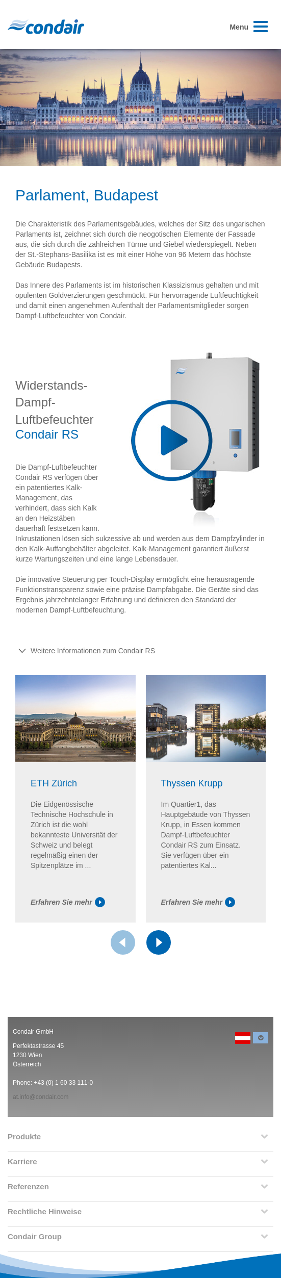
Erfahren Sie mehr (68, 902)
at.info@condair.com (41, 1097)
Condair (46, 26)
